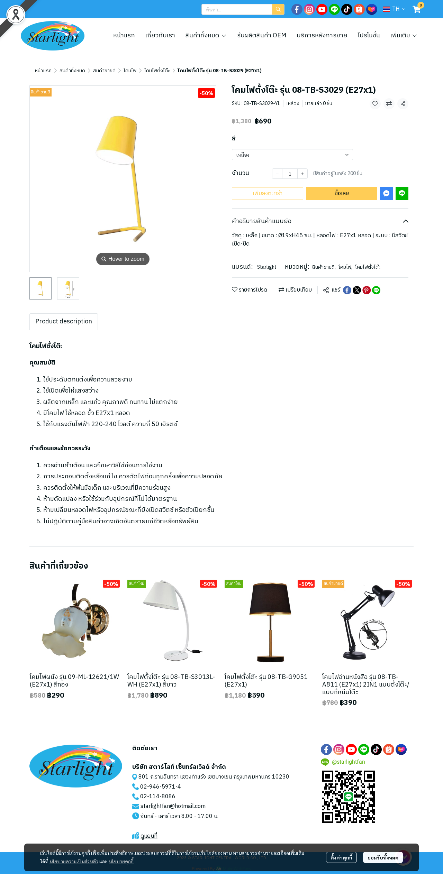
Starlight (267, 267)
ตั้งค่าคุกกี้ (341, 857)
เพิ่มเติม (403, 35)
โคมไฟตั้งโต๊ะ (157, 71)
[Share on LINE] (376, 290)
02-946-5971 (157, 787)
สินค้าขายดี (104, 71)
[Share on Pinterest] (366, 290)
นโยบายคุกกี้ (121, 861)
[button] (243, 9)
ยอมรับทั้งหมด (383, 857)
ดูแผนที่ (149, 836)
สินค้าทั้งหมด (72, 71)
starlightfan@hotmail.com (173, 806)
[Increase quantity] (302, 173)
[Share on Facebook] (347, 290)
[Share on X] (357, 290)
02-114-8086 (157, 796)
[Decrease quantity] (277, 173)
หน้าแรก (43, 71)
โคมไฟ (130, 71)
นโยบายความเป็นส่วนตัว (73, 861)
